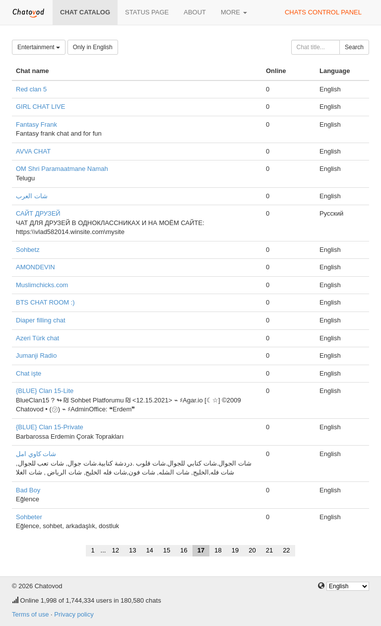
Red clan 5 (31, 89)
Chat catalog (85, 12)
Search (354, 47)
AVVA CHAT (33, 151)
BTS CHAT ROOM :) (45, 302)
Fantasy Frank (36, 124)
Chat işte (28, 373)
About (195, 12)
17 (200, 550)
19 (235, 550)
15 (166, 550)
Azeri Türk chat (37, 338)
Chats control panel (323, 12)
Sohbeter (29, 517)
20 (252, 550)
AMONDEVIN (35, 267)
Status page (147, 12)
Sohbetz (28, 249)
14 (149, 550)
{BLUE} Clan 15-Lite (44, 390)
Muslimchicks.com (42, 285)
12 (115, 550)
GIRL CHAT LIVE (40, 106)
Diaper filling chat (40, 320)
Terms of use (30, 614)
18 (217, 550)
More (234, 12)
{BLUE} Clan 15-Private (49, 427)
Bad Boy (28, 490)
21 (269, 550)
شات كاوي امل (36, 454)
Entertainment (38, 47)
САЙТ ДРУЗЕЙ (38, 213)
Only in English (93, 47)
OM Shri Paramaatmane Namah (62, 168)
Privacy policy (73, 614)
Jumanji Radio (36, 355)
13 (132, 550)
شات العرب (32, 196)
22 (286, 550)
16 (183, 550)
